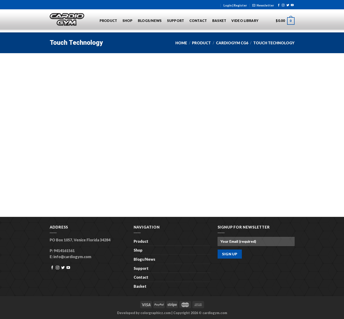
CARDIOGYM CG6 (232, 43)
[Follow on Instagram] (283, 5)
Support (175, 21)
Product (108, 21)
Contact (198, 21)
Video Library (244, 21)
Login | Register (235, 5)
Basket (219, 21)
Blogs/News (150, 21)
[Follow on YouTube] (292, 5)
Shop (127, 21)
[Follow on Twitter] (287, 5)
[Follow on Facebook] (278, 5)
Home (181, 43)
